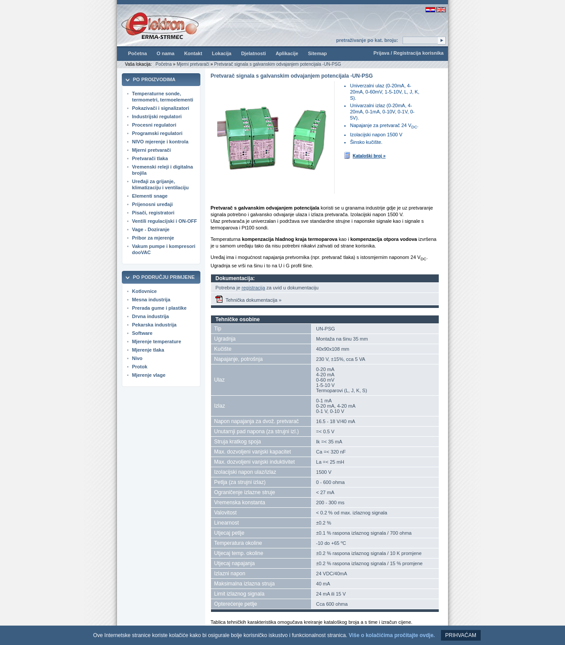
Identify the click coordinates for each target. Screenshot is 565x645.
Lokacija (221, 53)
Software (142, 333)
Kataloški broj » (364, 155)
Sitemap (317, 53)
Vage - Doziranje (151, 229)
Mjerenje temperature (156, 341)
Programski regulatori (157, 133)
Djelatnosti (253, 53)
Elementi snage (150, 196)
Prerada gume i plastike (159, 308)
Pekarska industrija (154, 324)
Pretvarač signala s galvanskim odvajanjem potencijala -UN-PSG (277, 64)
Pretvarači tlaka (150, 158)
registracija (253, 287)
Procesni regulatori (154, 125)
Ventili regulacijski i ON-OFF (164, 221)
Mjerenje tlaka (148, 349)
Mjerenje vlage (149, 375)
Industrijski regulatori (156, 116)
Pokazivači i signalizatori (160, 108)
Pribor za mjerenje (153, 237)
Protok (139, 366)
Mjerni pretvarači (193, 64)
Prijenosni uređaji (152, 204)
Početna (137, 53)
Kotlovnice (144, 291)
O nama (165, 53)
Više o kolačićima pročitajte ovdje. (392, 635)
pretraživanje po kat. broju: (367, 40)
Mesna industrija (151, 299)
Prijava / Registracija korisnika (408, 53)
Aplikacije (286, 53)
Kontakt (193, 53)
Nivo (137, 358)
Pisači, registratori (153, 212)
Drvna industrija (150, 316)
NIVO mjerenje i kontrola (160, 141)
